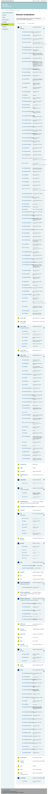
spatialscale (26, 281)
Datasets (4, 15)
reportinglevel (27, 233)
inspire (22, 629)
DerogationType (27, 606)
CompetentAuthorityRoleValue (28, 679)
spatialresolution (27, 277)
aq (21, 27)
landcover (22, 634)
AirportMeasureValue (28, 673)
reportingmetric (27, 236)
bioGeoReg (26, 363)
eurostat (22, 510)
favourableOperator (28, 374)
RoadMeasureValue (28, 739)
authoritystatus (27, 83)
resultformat (26, 244)
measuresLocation (27, 391)
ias (21, 575)
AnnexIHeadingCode (28, 587)
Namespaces (5, 29)
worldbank (23, 778)
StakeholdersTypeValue (28, 743)
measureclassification (28, 130)
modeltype (26, 174)
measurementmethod (28, 140)
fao (21, 513)
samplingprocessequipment (28, 262)
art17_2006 (23, 326)
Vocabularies (5, 24)
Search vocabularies (21, 23)
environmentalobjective (28, 111)
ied (21, 579)
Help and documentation (7, 12)
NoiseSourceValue (27, 725)
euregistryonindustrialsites (26, 506)
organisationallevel (28, 200)
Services (4, 26)
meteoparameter (27, 151)
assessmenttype (27, 72)
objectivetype (26, 185)
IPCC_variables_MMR (28, 568)
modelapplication (27, 154)
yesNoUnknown (27, 458)
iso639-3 (25, 700)
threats (25, 442)
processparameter (27, 222)
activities (26, 331)
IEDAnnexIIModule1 (25, 582)
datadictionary (24, 474)
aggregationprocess (28, 47)
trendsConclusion (27, 448)
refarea (25, 527)
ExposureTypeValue (28, 693)
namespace (26, 178)
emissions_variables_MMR (28, 565)
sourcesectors (27, 273)
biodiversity (23, 464)
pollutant (26, 209)
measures (26, 384)
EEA (7, 1)
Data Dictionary (12, 10)
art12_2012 (23, 318)
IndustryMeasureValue (28, 697)
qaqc (25, 430)
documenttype (27, 104)
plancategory (26, 203)
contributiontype (27, 91)
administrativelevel (28, 38)
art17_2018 (23, 355)
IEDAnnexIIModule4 (25, 598)
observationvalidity (28, 193)
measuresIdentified (28, 388)
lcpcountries (26, 654)
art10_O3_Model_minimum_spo (28, 61)
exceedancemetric (27, 120)
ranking (25, 432)
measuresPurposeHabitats (28, 394)
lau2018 (22, 644)
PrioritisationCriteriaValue (28, 729)
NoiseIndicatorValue (28, 715)
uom (21, 769)
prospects (26, 426)
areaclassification (27, 58)
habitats (25, 377)
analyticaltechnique (28, 49)
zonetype (26, 313)
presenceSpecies (27, 418)
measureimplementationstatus (28, 133)
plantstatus (26, 657)
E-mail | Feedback (6, 790)
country (25, 781)
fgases (22, 538)
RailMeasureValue (27, 732)
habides (22, 572)
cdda (21, 467)
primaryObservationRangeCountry (28, 218)
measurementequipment (28, 137)
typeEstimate (26, 451)
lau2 (21, 641)
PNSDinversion (27, 206)
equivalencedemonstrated (28, 115)
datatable (26, 95)
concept (25, 546)
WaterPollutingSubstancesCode (28, 619)
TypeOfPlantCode (27, 613)
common (22, 471)
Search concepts (31, 23)
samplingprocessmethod (28, 264)
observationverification (28, 197)
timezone (26, 306)
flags (25, 521)
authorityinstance (27, 75)
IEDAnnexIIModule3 (25, 592)
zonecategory (26, 310)
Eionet (8, 10)
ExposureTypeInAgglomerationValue (28, 689)
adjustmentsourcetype (28, 31)
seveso (22, 761)
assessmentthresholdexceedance (28, 68)
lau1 (21, 637)
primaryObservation (28, 211)
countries (26, 337)
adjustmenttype (27, 35)
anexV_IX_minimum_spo (28, 53)
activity (25, 492)
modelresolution (27, 171)
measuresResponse (28, 401)
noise (21, 669)
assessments (26, 359)
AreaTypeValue (27, 676)
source (25, 552)
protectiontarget (27, 226)
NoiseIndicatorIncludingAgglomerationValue (28, 706)
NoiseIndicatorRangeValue (28, 711)
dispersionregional (28, 101)
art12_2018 (23, 321)
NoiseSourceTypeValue (28, 722)
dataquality (23, 479)
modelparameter (27, 168)
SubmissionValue (27, 752)
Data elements (5, 19)
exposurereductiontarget (28, 126)
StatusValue (26, 746)
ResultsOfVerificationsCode (28, 610)
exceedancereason (28, 123)
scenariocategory (27, 270)
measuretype (26, 147)
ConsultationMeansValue (28, 682)
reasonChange (27, 436)
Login (35, 0)
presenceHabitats (27, 414)
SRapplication (27, 284)
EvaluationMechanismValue (28, 686)
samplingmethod (27, 255)
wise (21, 773)
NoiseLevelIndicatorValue (28, 718)
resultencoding (27, 239)
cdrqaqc (25, 87)
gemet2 (22, 543)
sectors (25, 660)
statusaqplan (26, 291)
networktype (26, 181)
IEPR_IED (22, 624)
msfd (21, 665)
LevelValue (26, 704)
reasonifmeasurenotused (28, 229)
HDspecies (26, 381)
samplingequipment (28, 251)
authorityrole (26, 79)
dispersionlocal (27, 97)
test (21, 766)
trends (25, 346)
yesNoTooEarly (27, 455)
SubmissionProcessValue (28, 749)
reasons (25, 343)
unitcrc (25, 533)
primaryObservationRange (28, 215)
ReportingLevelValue (28, 736)
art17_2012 (23, 350)
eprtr (21, 488)
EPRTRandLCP (24, 501)
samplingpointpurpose (28, 258)
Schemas (4, 22)
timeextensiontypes (28, 294)
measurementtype (27, 144)
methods (25, 340)
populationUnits (27, 408)
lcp (21, 649)
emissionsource (27, 107)
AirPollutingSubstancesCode (28, 603)
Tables (3, 17)
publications (23, 757)
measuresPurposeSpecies (28, 398)
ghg (21, 562)
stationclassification (28, 287)
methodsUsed (27, 405)
